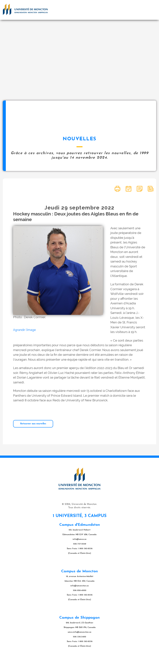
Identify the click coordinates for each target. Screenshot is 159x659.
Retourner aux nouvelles (33, 424)
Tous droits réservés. (79, 508)
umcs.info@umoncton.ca (79, 632)
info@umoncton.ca (79, 586)
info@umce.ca (79, 539)
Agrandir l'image (24, 330)
